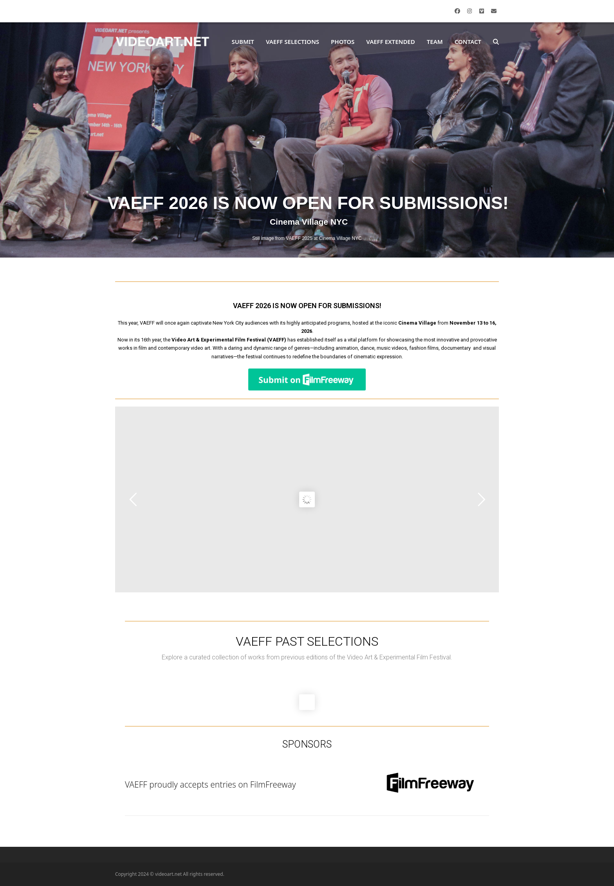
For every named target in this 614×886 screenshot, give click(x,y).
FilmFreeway (273, 784)
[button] (496, 42)
